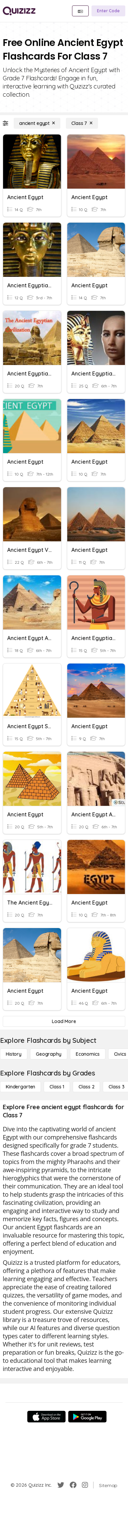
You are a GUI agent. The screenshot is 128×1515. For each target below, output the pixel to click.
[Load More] (64, 1021)
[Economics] (87, 1054)
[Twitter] (60, 1485)
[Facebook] (73, 1485)
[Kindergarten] (20, 1086)
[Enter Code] (108, 10)
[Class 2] (86, 1086)
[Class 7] (82, 123)
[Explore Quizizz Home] (19, 10)
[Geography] (48, 1054)
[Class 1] (57, 1086)
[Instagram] (85, 1485)
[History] (13, 1054)
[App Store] (46, 1416)
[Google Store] (87, 1416)
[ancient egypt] (37, 123)
